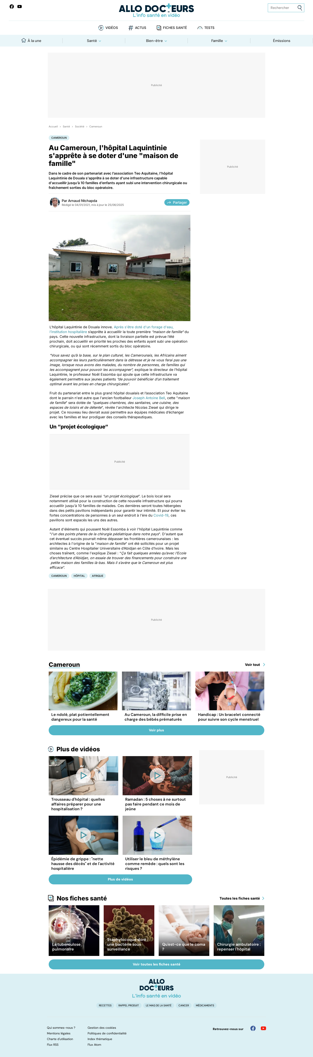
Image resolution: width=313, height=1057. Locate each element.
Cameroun (95, 126)
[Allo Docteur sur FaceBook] (12, 6)
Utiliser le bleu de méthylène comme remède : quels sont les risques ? (154, 863)
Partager (177, 202)
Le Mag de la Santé (158, 1005)
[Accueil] (156, 988)
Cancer (183, 1005)
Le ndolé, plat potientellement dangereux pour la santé (80, 717)
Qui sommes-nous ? (61, 1028)
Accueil (53, 126)
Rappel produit (128, 1005)
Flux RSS (52, 1045)
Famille (217, 40)
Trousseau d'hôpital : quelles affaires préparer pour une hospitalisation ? (78, 804)
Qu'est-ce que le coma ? (183, 947)
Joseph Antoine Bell (149, 398)
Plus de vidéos (78, 749)
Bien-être (154, 40)
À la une (31, 40)
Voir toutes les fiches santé (156, 964)
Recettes (105, 1005)
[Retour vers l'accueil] (156, 10)
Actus (140, 27)
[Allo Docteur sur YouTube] (263, 1028)
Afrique (97, 575)
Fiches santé (175, 27)
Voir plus (156, 730)
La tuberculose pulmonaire (66, 947)
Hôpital (79, 575)
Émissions (281, 40)
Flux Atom (94, 1045)
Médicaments (205, 1005)
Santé (92, 40)
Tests (209, 27)
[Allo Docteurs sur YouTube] (19, 6)
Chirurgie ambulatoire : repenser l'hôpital (239, 947)
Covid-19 (160, 515)
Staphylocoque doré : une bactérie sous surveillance (127, 944)
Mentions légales (58, 1033)
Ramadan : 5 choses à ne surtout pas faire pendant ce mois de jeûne (155, 804)
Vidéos (111, 27)
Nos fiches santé (82, 898)
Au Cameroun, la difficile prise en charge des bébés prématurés (156, 717)
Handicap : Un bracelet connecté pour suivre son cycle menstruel (229, 717)
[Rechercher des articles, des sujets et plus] (286, 7)
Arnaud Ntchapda (82, 200)
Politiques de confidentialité (107, 1033)
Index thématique (100, 1039)
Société (79, 126)
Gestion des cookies (102, 1028)
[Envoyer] (299, 7)
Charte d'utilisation (60, 1039)
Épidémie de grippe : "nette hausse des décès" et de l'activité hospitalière (83, 863)
